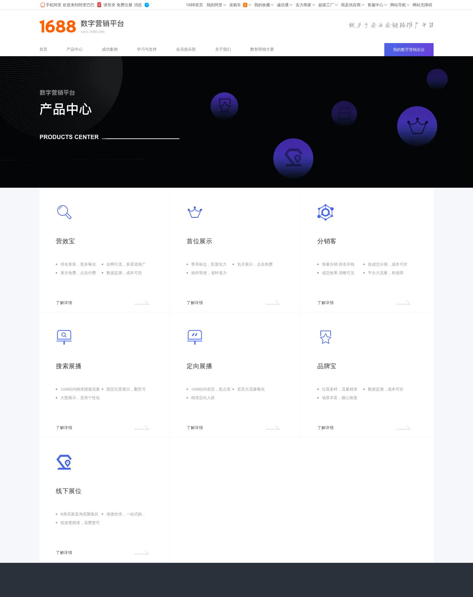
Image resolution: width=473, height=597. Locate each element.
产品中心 (74, 49)
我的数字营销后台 (409, 49)
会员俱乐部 (186, 49)
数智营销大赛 (262, 49)
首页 (43, 49)
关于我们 (223, 49)
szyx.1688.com (93, 31)
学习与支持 (147, 49)
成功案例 (110, 49)
